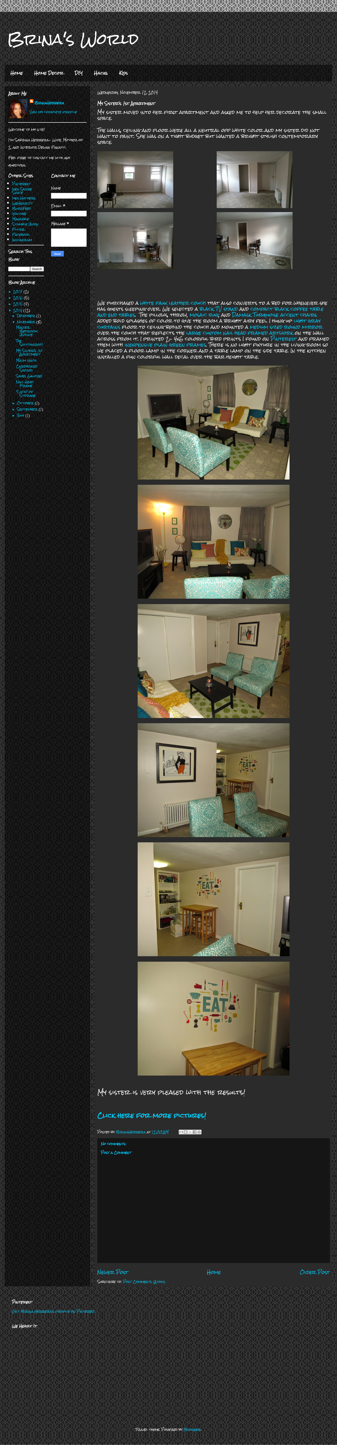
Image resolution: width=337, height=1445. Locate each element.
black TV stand (219, 309)
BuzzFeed (21, 208)
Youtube (19, 213)
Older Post (315, 1272)
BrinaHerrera (49, 103)
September (28, 409)
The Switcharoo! (29, 342)
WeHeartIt (22, 203)
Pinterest (284, 339)
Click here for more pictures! (151, 1115)
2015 (18, 304)
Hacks (101, 73)
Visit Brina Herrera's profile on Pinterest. (54, 1311)
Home (16, 73)
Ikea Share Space (22, 190)
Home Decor (48, 73)
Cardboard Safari (26, 368)
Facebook (20, 234)
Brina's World (73, 39)
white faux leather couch (173, 303)
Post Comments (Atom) (144, 1281)
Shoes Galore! (29, 376)
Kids (123, 73)
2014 (18, 310)
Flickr (18, 229)
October (26, 403)
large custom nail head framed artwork (240, 333)
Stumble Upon (25, 224)
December (26, 315)
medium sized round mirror (286, 327)
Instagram (22, 239)
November (26, 322)
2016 (18, 297)
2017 (18, 291)
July (21, 415)
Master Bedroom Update (26, 331)
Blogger (192, 1429)
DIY (79, 73)
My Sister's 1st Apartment (29, 352)
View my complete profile (53, 112)
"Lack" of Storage (26, 393)
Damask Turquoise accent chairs (274, 315)
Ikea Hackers (24, 198)
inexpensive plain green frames (165, 345)
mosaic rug (204, 315)
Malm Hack (26, 360)
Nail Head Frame (24, 383)
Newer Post (112, 1272)
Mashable (20, 219)
